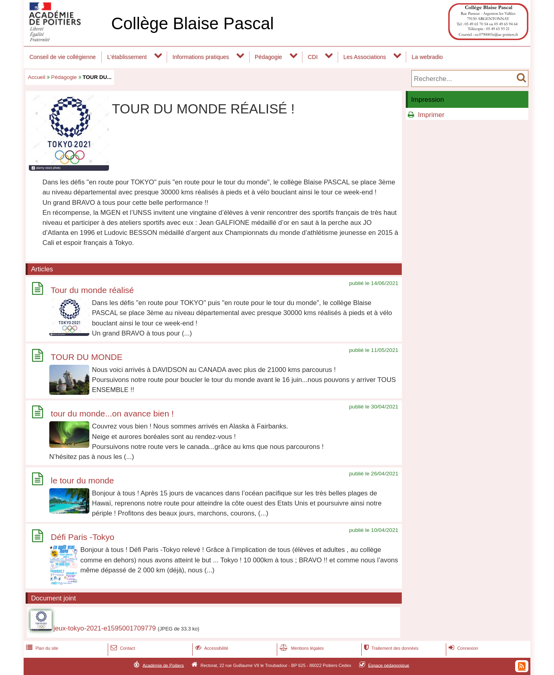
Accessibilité (210, 648)
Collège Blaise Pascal (192, 23)
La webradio (427, 57)
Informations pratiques (200, 57)
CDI (313, 57)
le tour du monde (82, 480)
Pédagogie (268, 57)
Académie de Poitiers (163, 665)
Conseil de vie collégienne (62, 57)
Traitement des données (390, 648)
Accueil (36, 77)
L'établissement (127, 57)
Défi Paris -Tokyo (83, 537)
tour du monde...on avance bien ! (112, 413)
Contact (122, 648)
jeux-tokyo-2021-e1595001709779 (104, 628)
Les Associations (364, 57)
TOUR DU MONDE (86, 357)
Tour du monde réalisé (92, 290)
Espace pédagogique (388, 665)
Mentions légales (301, 648)
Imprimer (431, 115)
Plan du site (41, 648)
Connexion (462, 648)
